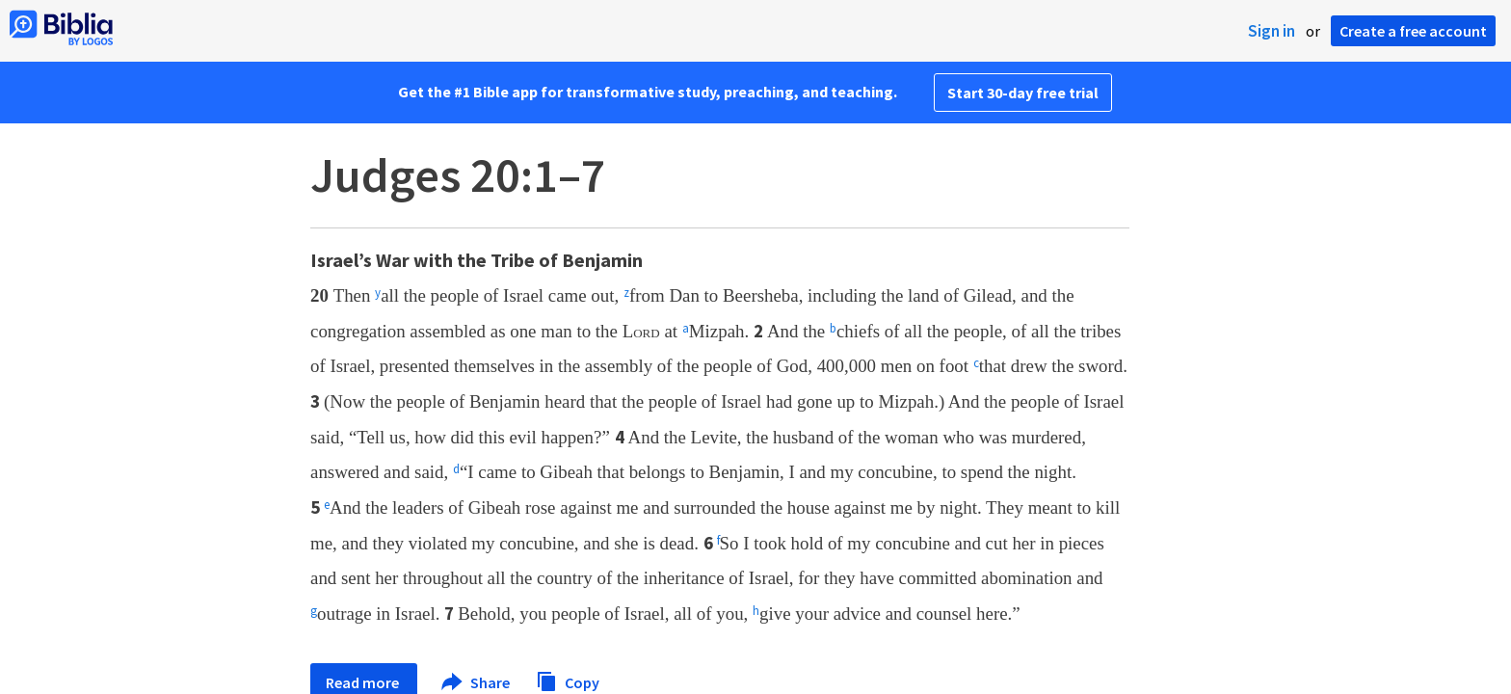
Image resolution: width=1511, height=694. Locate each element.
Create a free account (1413, 30)
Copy (567, 680)
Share (476, 682)
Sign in (1271, 30)
